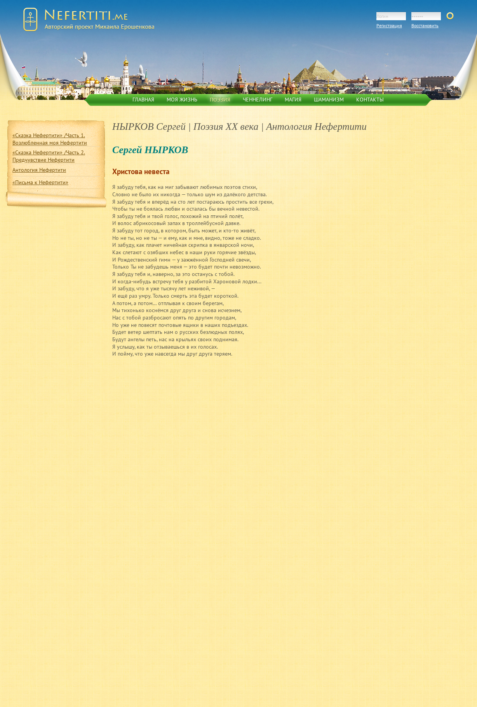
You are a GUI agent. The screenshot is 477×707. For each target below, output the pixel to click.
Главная (143, 99)
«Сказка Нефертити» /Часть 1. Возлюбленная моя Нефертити (49, 139)
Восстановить (425, 25)
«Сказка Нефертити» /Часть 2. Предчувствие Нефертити (48, 156)
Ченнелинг (257, 99)
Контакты (370, 99)
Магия (293, 99)
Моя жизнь (182, 99)
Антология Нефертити (39, 169)
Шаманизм (329, 99)
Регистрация (389, 25)
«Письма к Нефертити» (40, 182)
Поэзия (220, 99)
